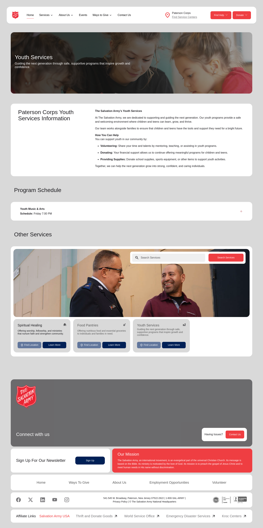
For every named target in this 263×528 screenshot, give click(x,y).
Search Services (225, 257)
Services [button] (44, 15)
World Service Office (142, 516)
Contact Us (124, 15)
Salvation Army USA (54, 516)
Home (30, 15)
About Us (119, 482)
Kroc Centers (234, 516)
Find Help (221, 15)
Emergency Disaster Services (191, 516)
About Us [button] (64, 15)
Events (83, 15)
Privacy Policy (120, 501)
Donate (241, 15)
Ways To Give (79, 482)
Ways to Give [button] (101, 15)
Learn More (54, 345)
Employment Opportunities (169, 482)
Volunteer (219, 482)
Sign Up (90, 460)
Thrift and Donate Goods (97, 516)
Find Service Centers (184, 17)
